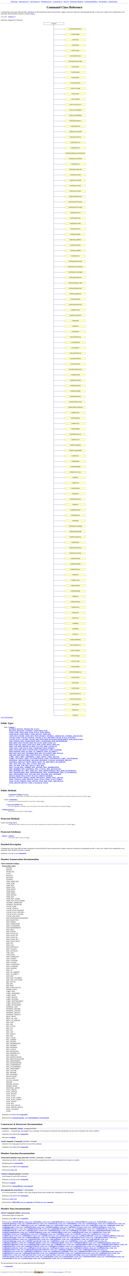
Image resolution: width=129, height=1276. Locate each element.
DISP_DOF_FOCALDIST (43, 753)
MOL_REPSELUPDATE (47, 771)
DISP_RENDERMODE (59, 741)
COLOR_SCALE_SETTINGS (65, 738)
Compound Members (91, 1)
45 (12, 854)
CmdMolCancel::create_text (11, 1236)
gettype (10, 810)
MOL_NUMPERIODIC (51, 773)
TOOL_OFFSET (32, 781)
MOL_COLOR (14, 767)
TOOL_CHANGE (15, 780)
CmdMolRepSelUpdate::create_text (107, 1231)
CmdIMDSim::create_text (77, 1241)
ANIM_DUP (47, 734)
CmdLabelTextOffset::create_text (105, 1238)
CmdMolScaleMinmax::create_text (103, 1227)
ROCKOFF (21, 731)
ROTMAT (12, 729)
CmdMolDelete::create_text (31, 1236)
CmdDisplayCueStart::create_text (61, 1248)
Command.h (11, 17)
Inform (17, 805)
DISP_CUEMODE (55, 750)
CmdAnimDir (18, 1163)
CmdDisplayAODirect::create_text (35, 1246)
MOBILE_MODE (29, 778)
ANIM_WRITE (24, 734)
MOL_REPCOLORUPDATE (66, 771)
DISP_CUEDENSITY (41, 750)
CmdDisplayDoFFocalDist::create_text (87, 1245)
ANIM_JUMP (13, 733)
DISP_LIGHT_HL (15, 745)
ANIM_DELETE (36, 734)
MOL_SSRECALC (31, 771)
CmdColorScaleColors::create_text (33, 1255)
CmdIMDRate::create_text (59, 1241)
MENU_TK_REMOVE (57, 762)
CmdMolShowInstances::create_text (14, 1229)
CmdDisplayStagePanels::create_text (14, 1245)
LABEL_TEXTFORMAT (69, 759)
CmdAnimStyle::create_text (50, 1258)
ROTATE (20, 729)
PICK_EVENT (26, 776)
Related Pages (113, 1)
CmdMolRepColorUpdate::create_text (82, 1231)
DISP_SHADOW (14, 752)
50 (14, 1115)
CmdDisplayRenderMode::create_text (35, 1253)
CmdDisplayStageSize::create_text (107, 1243)
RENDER (49, 776)
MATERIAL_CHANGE (47, 760)
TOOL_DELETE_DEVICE (18, 783)
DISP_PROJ (13, 743)
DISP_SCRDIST (48, 748)
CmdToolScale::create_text (57, 1224)
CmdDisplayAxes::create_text (64, 1245)
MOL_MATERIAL (27, 769)
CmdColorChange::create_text (12, 1257)
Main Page (14, 1)
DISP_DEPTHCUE (24, 747)
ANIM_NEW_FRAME (16, 736)
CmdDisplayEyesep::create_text (111, 1252)
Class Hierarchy (35, 1)
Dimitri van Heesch (58, 1272)
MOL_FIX (41, 764)
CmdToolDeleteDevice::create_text (62, 1222)
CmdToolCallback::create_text (22, 1222)
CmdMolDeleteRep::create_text (58, 1231)
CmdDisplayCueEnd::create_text (38, 1248)
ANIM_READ (14, 734)
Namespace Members (76, 1)
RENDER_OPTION (16, 778)
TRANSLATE (28, 729)
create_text (12, 823)
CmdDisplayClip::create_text (107, 1248)
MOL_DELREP (37, 767)
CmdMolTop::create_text (47, 1234)
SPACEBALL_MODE (43, 778)
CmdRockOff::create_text (10, 1225)
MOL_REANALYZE (54, 769)
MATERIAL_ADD (15, 760)
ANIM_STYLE (34, 733)
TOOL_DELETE (27, 780)
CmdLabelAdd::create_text (98, 1239)
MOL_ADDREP (25, 767)
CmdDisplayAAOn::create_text (12, 1252)
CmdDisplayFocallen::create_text (89, 1252)
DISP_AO (24, 752)
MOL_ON (12, 766)
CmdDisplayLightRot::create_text (38, 1243)
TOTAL (45, 783)
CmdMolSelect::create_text (29, 1234)
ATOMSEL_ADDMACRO (55, 736)
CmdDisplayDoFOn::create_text (13, 1246)
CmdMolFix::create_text (81, 1234)
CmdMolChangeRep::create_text (39, 1232)
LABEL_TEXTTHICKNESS (33, 759)
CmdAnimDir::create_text (72, 1258)
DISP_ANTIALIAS (50, 747)
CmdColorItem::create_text (54, 1255)
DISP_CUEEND (27, 750)
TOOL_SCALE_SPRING (17, 781)
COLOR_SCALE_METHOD (45, 738)
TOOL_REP (43, 781)
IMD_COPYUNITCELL (34, 755)
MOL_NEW (13, 764)
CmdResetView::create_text (11, 1255)
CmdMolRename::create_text (85, 1229)
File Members (103, 1)
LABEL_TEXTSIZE (16, 759)
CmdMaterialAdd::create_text (59, 1238)
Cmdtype (11, 727)
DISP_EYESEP (23, 743)
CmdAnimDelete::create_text (72, 1257)
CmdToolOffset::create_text (106, 1222)
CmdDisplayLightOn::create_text (84, 1243)
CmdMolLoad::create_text (50, 1236)
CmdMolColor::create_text (101, 1232)
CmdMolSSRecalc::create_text (105, 1229)
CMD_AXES (13, 748)
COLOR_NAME (14, 738)
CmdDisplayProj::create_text (12, 1253)
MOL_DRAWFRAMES (17, 773)
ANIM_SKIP (23, 733)
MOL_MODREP (14, 769)
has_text (11, 805)
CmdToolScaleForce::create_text (36, 1224)
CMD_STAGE (23, 748)
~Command (12, 800)
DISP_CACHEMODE (43, 741)
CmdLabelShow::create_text (79, 1239)
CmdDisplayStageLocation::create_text (40, 1245)
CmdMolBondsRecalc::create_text (13, 1231)
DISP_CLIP (13, 747)
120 (14, 1147)
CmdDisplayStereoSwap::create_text (86, 1253)
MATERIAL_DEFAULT (17, 762)
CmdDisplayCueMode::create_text (84, 1248)
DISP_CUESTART (15, 750)
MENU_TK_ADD (43, 762)
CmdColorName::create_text (33, 1257)
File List (66, 1)
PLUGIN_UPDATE (38, 776)
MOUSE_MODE (14, 776)
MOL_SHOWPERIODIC (34, 773)
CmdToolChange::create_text (95, 1224)
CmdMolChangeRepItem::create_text (14, 1232)
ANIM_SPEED (45, 733)
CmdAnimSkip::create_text (11, 1258)
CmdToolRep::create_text (41, 1222)
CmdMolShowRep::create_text (34, 1227)
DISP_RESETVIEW (76, 740)
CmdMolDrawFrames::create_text (79, 1227)
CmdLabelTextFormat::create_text (81, 1238)
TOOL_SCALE (39, 780)
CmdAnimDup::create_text (52, 1257)
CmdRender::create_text (115, 1225)
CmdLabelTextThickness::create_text (14, 1239)
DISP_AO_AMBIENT (36, 752)
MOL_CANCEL (40, 769)
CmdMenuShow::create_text (68, 1236)
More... (33, 14)
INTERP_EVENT (49, 755)
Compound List (57, 1)
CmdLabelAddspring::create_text (13, 1241)
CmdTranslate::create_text (63, 1225)
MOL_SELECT (30, 766)
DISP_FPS (55, 745)
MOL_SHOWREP (55, 774)
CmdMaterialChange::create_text (13, 1238)
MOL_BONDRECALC (17, 771)
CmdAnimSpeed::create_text (114, 1257)
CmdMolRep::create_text (10, 1234)
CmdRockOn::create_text (28, 1225)
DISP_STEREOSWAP (28, 741)
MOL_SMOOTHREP (16, 774)
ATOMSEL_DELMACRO (74, 736)
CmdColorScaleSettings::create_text (77, 1255)
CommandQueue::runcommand (38, 1118)
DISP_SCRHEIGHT (36, 748)
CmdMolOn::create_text (64, 1234)
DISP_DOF (13, 753)
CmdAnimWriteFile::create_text (93, 1257)
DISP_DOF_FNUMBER (25, 753)
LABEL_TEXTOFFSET (52, 759)
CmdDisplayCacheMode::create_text (60, 1253)
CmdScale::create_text (45, 1225)
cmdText (11, 836)
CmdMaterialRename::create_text (36, 1238)
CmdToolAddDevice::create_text (85, 1222)
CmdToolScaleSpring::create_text (13, 1224)
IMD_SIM (12, 755)
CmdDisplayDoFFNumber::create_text (114, 1245)
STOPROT (29, 731)
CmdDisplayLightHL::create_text (61, 1243)
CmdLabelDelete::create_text (59, 1239)
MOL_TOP (20, 766)
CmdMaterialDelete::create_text (113, 1236)
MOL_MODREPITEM (51, 767)
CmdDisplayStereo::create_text (109, 1253)
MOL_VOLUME (30, 774)
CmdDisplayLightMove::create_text (14, 1243)
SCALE (36, 729)
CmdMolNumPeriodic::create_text (38, 1229)
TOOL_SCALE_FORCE (53, 780)
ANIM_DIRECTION (41, 731)
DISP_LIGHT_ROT (29, 745)
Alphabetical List (46, 1)
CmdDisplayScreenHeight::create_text (64, 1252)
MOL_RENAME (42, 774)
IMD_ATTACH (58, 753)
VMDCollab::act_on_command (22, 1202)
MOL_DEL (22, 764)
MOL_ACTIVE (32, 764)
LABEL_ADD (13, 757)
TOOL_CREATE (57, 778)
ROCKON (12, 731)
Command (11, 795)
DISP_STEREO (14, 741)
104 (14, 1219)
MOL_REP (40, 766)
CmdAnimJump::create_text (30, 1258)
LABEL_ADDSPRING (26, 757)
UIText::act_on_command (44, 1202)
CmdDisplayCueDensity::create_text (14, 1248)
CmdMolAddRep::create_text (61, 1232)
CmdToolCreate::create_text (115, 1224)
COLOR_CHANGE (27, 738)
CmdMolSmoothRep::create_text (56, 1227)
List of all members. (7, 717)
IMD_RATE (21, 755)
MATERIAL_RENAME (30, 760)
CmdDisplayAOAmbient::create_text (60, 1246)
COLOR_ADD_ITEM (36, 740)
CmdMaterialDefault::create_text (90, 1236)
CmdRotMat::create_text (97, 1225)
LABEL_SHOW (40, 757)
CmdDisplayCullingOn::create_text (69, 1250)
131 (14, 1180)
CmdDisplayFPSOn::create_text (13, 1250)
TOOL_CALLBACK (35, 783)
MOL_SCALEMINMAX (68, 773)
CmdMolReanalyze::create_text (36, 1231)
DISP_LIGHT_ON (49, 743)
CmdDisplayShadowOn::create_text (107, 1246)
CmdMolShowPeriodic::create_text (62, 1229)
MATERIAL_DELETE (64, 760)
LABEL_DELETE (53, 757)
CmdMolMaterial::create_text (81, 1232)
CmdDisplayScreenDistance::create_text (37, 1252)
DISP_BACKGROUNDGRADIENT (56, 740)
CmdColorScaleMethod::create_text (101, 1255)
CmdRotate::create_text (80, 1225)
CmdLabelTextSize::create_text (38, 1239)
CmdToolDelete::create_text (75, 1224)
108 (14, 1167)
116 (14, 1134)
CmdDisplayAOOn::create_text (84, 1246)
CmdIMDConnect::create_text (97, 1241)
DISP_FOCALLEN (35, 743)
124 (14, 1196)
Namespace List (24, 1)
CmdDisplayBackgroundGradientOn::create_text (40, 1250)
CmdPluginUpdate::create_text (12, 1227)
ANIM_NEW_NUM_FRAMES (35, 736)
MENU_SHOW (31, 762)
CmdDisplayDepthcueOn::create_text (94, 1250)
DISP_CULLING (37, 747)
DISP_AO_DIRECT (51, 752)
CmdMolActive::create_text (100, 1234)
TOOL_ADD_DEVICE (55, 781)
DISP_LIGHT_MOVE (44, 745)
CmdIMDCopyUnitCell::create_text (37, 1241)
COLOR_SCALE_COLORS (18, 740)
